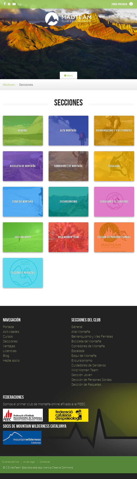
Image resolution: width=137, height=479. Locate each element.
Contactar (45, 461)
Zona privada (119, 4)
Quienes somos (10, 461)
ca (19, 4)
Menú (68, 75)
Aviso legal (29, 461)
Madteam (9, 84)
